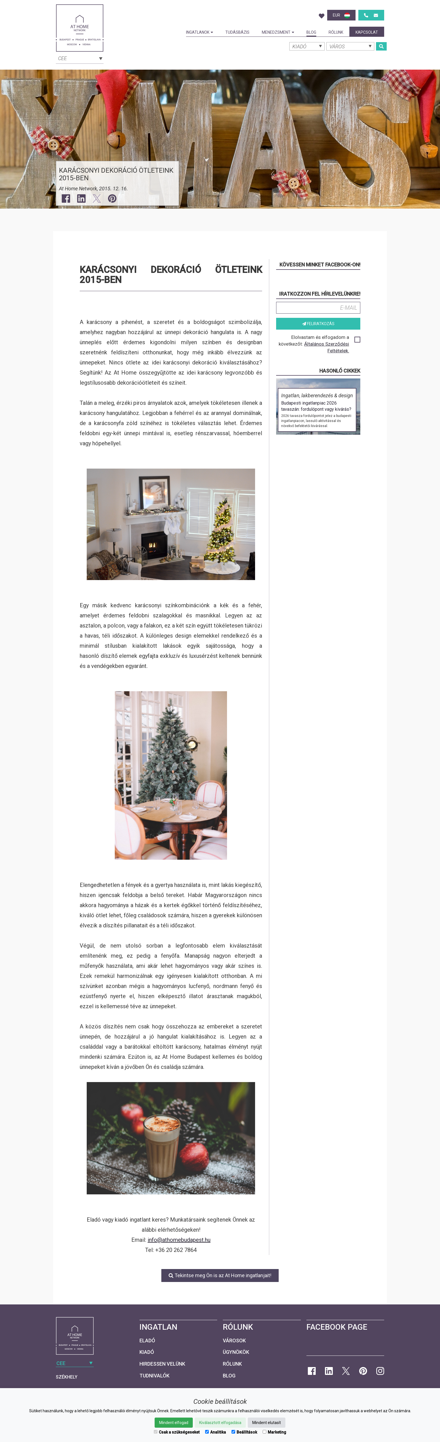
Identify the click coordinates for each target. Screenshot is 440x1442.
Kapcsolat (367, 32)
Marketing (274, 1432)
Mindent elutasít (266, 1422)
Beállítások (244, 1432)
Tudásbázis (237, 32)
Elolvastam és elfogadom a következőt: (319, 343)
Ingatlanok (199, 32)
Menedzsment (278, 32)
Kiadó (146, 1352)
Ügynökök (236, 1352)
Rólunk (336, 32)
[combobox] (80, 58)
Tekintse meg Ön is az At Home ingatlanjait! (220, 1275)
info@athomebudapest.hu (179, 1239)
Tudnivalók (154, 1376)
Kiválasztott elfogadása (220, 1422)
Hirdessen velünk (162, 1364)
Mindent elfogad (173, 1422)
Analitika (215, 1432)
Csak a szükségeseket (177, 1432)
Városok (234, 1340)
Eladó (147, 1340)
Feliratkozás (318, 323)
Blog (311, 32)
